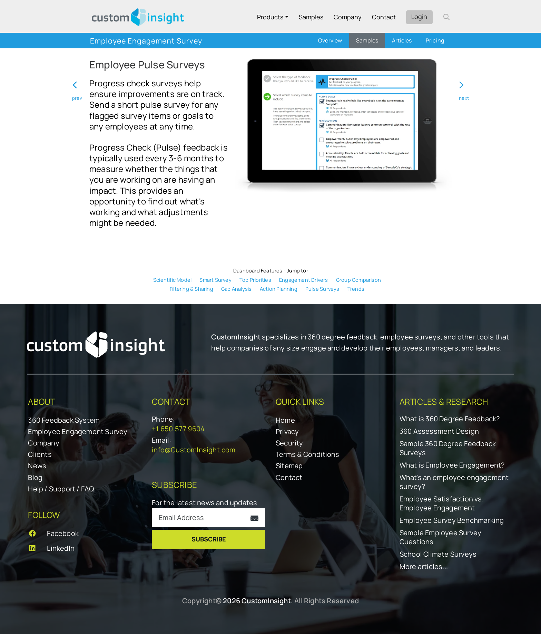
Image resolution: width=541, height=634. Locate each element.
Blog (35, 477)
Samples (311, 17)
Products (270, 17)
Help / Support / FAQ (61, 488)
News (37, 465)
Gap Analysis (236, 288)
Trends (355, 288)
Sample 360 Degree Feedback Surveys (448, 448)
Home (285, 420)
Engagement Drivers (303, 279)
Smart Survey (215, 279)
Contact (384, 17)
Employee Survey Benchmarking (452, 520)
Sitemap (289, 465)
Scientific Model (172, 279)
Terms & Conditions (308, 454)
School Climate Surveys (438, 554)
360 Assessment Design (439, 431)
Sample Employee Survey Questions (440, 537)
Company (348, 17)
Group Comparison (358, 279)
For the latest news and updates (204, 502)
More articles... (424, 566)
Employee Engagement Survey (77, 431)
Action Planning (278, 288)
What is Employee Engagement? (452, 465)
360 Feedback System (64, 420)
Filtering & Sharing (191, 288)
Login (419, 16)
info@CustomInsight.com (193, 449)
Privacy (287, 431)
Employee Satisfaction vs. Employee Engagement (442, 503)
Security (289, 443)
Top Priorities (255, 279)
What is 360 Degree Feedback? (450, 418)
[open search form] (446, 16)
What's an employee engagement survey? (454, 482)
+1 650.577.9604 (178, 428)
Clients (39, 454)
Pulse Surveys (322, 288)
